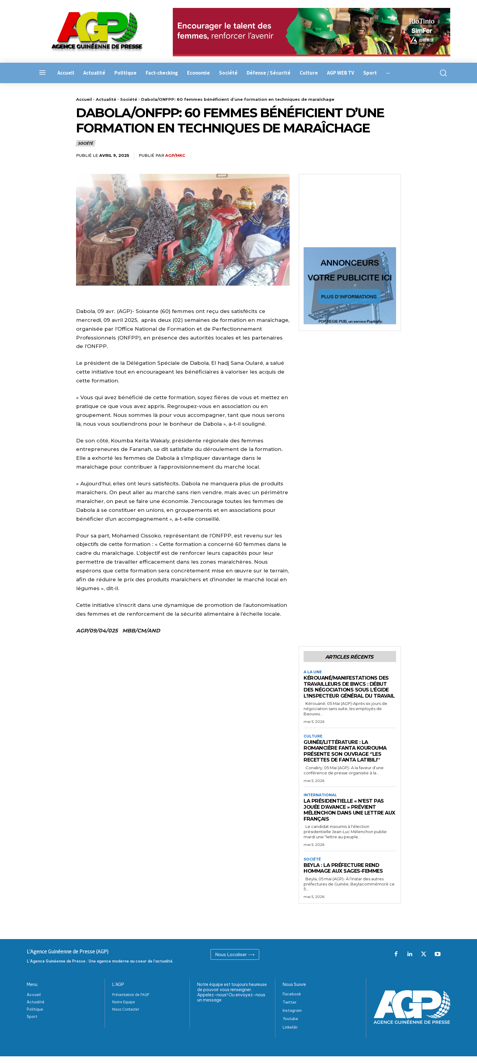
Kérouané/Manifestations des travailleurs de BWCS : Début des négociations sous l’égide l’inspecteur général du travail (348, 690)
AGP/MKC (175, 155)
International (320, 801)
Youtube (290, 1025)
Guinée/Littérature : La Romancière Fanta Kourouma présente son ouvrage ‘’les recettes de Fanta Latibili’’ (347, 757)
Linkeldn (290, 1034)
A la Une (313, 672)
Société (128, 99)
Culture (313, 742)
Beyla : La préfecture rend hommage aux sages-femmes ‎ (346, 875)
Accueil (84, 99)
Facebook (292, 1000)
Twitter (290, 1009)
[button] (440, 73)
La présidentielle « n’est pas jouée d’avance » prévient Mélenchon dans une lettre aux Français (345, 816)
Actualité (106, 99)
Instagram (292, 1017)
